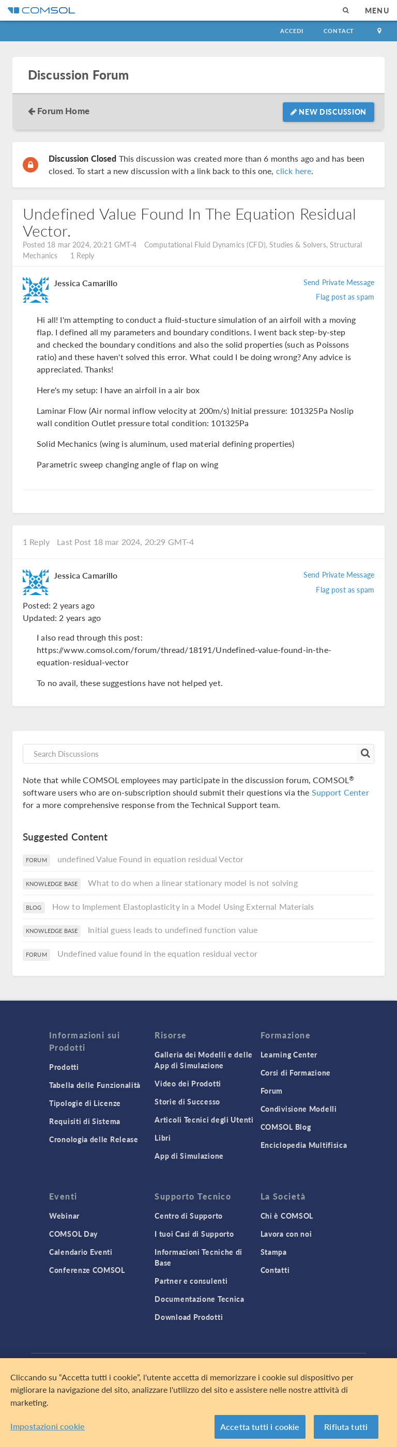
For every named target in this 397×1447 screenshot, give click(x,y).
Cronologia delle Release (94, 1139)
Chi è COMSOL (287, 1215)
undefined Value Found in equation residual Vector (150, 859)
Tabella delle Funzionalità (95, 1085)
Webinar (64, 1215)
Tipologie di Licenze (85, 1103)
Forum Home (63, 110)
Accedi (291, 31)
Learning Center (289, 1054)
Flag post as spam (345, 296)
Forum (272, 1090)
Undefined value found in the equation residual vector (157, 953)
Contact (339, 31)
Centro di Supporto (189, 1215)
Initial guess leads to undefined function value (172, 930)
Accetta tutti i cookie (260, 1427)
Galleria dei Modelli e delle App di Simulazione (204, 1059)
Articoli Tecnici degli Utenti (204, 1119)
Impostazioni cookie (47, 1426)
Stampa (274, 1252)
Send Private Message (338, 282)
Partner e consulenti (191, 1280)
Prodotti (64, 1067)
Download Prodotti (189, 1317)
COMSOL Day (73, 1233)
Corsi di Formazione (296, 1072)
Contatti (275, 1270)
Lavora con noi (286, 1233)
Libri (163, 1137)
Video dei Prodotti (188, 1083)
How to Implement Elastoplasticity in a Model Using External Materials (183, 906)
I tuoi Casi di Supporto (194, 1233)
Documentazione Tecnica (199, 1299)
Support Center (340, 792)
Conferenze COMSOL (87, 1270)
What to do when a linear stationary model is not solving (192, 883)
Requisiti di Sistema (84, 1121)
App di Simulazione (189, 1155)
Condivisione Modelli (299, 1108)
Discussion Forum (78, 74)
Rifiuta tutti (346, 1427)
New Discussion (329, 111)
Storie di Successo (187, 1101)
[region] (198, 1402)
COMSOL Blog (286, 1127)
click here (294, 171)
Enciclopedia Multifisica (304, 1145)
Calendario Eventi (81, 1252)
